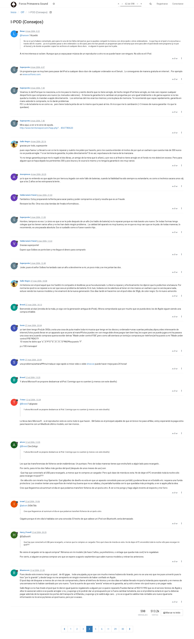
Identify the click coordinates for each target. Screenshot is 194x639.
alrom (22, 442)
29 (115, 629)
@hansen (24, 35)
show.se (90, 364)
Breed (22, 305)
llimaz (22, 31)
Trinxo (22, 400)
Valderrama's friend (28, 195)
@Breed (24, 404)
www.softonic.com (32, 74)
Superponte (25, 67)
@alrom (23, 505)
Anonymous (25, 174)
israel (22, 501)
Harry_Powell (25, 532)
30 (123, 629)
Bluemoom (24, 570)
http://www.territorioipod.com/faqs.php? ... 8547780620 (46, 128)
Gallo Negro (25, 142)
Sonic (22, 325)
